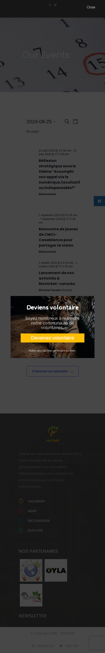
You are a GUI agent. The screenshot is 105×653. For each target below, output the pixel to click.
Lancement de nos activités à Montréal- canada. (57, 278)
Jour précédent (37, 357)
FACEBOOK (45, 646)
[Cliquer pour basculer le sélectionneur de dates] (41, 121)
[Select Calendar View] (75, 121)
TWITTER (71, 646)
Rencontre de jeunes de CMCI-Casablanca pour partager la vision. (58, 237)
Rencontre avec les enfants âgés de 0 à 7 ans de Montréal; (58, 327)
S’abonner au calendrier (50, 371)
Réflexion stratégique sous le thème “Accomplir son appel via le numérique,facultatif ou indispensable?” (59, 174)
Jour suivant (70, 357)
